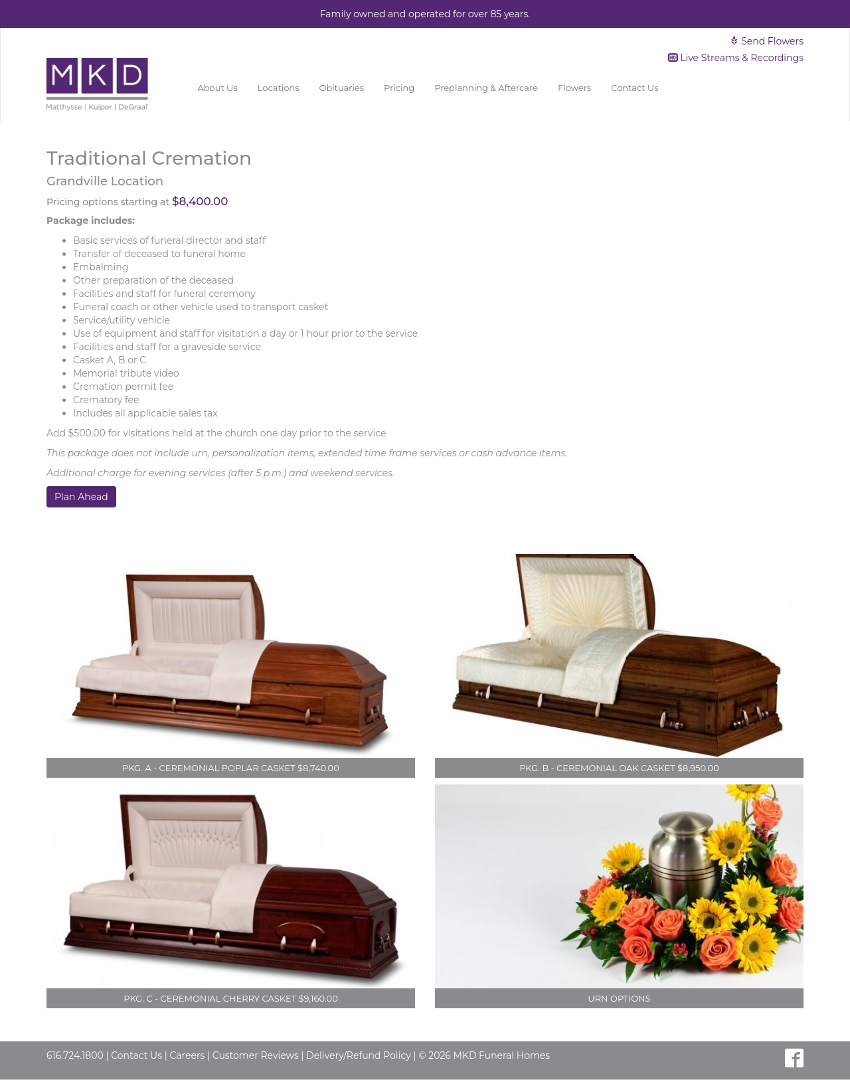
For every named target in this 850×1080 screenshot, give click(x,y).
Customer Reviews (255, 1055)
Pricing (399, 87)
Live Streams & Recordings (736, 58)
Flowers (574, 87)
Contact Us (634, 87)
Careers (187, 1055)
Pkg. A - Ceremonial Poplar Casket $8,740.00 (230, 768)
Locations (278, 87)
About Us (217, 87)
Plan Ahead (81, 497)
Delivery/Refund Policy (358, 1055)
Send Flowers (766, 41)
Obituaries (342, 87)
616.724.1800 (75, 1055)
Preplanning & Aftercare (486, 87)
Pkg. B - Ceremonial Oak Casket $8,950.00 (619, 768)
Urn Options (619, 998)
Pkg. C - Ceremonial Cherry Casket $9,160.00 (231, 998)
